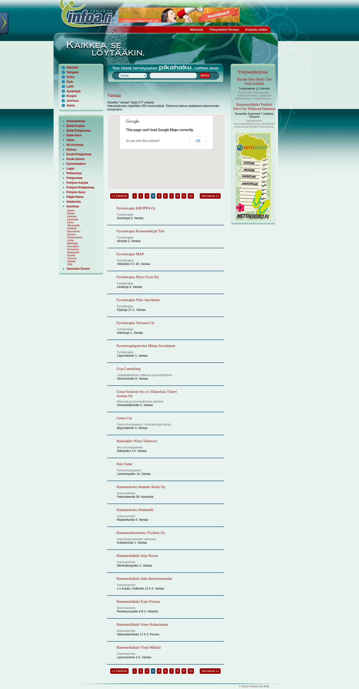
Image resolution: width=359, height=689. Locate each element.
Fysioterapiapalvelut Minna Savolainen (145, 346)
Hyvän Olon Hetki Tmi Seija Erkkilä (254, 81)
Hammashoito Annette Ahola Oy (140, 487)
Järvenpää (73, 225)
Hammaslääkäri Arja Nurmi (137, 556)
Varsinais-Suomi (78, 268)
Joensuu (72, 100)
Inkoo (70, 222)
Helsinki (72, 67)
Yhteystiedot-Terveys (224, 29)
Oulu (69, 82)
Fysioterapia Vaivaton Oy (135, 323)
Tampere (72, 72)
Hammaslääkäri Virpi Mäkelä (138, 647)
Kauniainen (73, 231)
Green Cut (124, 418)
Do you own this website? (143, 141)
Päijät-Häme (75, 197)
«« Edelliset (119, 196)
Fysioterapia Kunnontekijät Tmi (140, 231)
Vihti (69, 264)
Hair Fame (124, 464)
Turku (70, 77)
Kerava (71, 234)
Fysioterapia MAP (130, 254)
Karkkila (72, 228)
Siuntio (71, 255)
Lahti (70, 86)
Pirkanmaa (74, 173)
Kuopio (71, 96)
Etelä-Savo (74, 135)
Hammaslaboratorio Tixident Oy (140, 533)
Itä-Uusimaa (74, 145)
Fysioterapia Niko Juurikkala (138, 300)
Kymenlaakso (76, 164)
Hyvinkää (72, 219)
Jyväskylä (73, 91)
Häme (70, 140)
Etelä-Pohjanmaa (78, 130)
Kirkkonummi (75, 237)
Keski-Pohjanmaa (78, 154)
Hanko (71, 213)
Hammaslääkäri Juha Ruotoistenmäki (144, 579)
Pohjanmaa (74, 178)
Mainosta (196, 29)
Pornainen (73, 249)
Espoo (71, 210)
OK (198, 141)
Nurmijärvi (73, 246)
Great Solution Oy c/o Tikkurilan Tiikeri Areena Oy (146, 394)
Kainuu (71, 149)
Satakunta (73, 201)
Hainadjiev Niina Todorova (136, 441)
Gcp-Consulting (128, 369)
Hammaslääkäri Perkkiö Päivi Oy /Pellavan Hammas (254, 106)
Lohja (70, 240)
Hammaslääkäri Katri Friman (138, 601)
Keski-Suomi (75, 159)
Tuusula (72, 258)
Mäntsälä (72, 243)
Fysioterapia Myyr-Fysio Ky (137, 277)
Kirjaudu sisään (256, 29)
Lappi (70, 168)
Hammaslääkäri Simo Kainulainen (142, 624)
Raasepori (73, 252)
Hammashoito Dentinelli (134, 510)
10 (190, 196)
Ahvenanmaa (75, 121)
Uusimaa (72, 206)
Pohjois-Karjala (77, 182)
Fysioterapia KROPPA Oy (136, 208)
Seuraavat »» (210, 196)
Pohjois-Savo (75, 192)
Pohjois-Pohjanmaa (80, 187)
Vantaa (71, 261)
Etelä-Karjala (75, 126)
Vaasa (70, 105)
